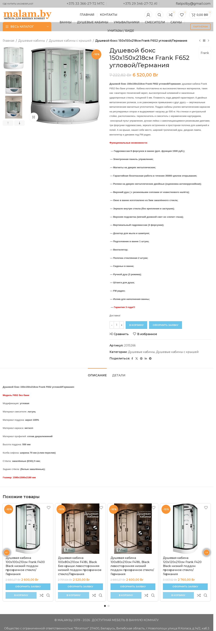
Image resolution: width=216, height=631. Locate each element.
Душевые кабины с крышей (70, 40)
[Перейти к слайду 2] (108, 597)
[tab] (97, 373)
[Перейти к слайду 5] (56, 121)
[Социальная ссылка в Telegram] (150, 358)
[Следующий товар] (208, 41)
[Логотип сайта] (27, 14)
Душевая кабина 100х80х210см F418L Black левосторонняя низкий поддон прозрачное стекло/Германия (132, 566)
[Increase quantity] (121, 325)
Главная (8, 40)
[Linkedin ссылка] (146, 358)
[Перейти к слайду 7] (63, 121)
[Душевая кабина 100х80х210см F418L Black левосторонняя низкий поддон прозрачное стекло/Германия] (133, 529)
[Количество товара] (116, 325)
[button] (8, 123)
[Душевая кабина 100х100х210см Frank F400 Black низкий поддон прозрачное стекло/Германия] (28, 529)
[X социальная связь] (136, 358)
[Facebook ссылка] (132, 358)
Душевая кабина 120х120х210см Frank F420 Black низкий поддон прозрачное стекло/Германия (182, 566)
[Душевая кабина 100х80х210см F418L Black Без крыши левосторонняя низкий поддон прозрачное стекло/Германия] (80, 529)
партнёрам (200, 26)
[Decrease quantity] (111, 325)
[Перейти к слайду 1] (105, 597)
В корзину (136, 324)
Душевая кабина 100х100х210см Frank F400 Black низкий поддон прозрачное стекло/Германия (25, 566)
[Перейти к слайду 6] (60, 121)
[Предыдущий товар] (200, 41)
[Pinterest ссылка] (141, 358)
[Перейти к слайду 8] (67, 121)
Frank (205, 53)
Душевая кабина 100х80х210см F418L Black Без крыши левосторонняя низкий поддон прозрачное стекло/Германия (79, 566)
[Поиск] (159, 14)
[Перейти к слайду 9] (70, 121)
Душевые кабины (31, 40)
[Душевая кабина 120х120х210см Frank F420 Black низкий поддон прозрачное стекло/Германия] (185, 529)
